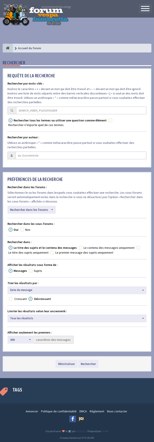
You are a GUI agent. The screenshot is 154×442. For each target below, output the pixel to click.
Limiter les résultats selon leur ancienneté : (37, 311)
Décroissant (42, 299)
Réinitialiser (66, 364)
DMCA (83, 411)
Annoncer (32, 411)
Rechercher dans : (19, 242)
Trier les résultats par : (23, 283)
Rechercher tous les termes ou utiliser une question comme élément (60, 120)
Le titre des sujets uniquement (28, 252)
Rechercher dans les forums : (27, 187)
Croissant (20, 299)
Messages (20, 271)
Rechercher (88, 364)
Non (27, 230)
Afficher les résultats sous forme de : (32, 265)
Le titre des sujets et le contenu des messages (45, 248)
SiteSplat (80, 431)
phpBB (105, 431)
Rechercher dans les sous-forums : (31, 224)
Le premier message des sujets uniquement (84, 252)
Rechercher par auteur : (23, 137)
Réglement (97, 411)
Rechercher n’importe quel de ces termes (36, 125)
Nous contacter (117, 411)
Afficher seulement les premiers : (29, 332)
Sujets (38, 271)
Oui (16, 230)
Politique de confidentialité (59, 411)
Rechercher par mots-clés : (25, 83)
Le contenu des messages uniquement (109, 248)
